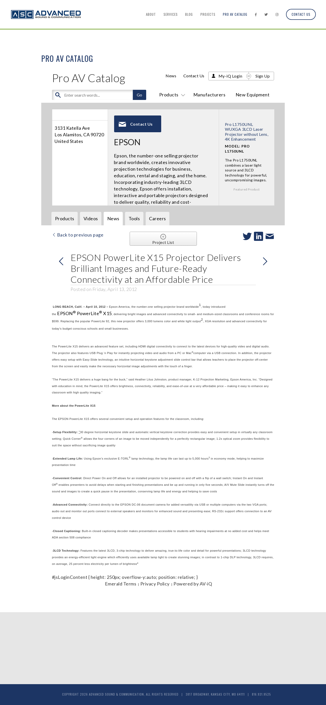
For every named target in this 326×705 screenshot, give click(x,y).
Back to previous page (78, 235)
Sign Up (262, 76)
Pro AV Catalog (235, 14)
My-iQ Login (230, 76)
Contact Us (301, 14)
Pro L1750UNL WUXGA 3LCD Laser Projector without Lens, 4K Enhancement (246, 131)
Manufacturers (209, 94)
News (171, 75)
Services (171, 14)
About (151, 14)
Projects (207, 14)
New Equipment (253, 94)
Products (171, 94)
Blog (189, 14)
